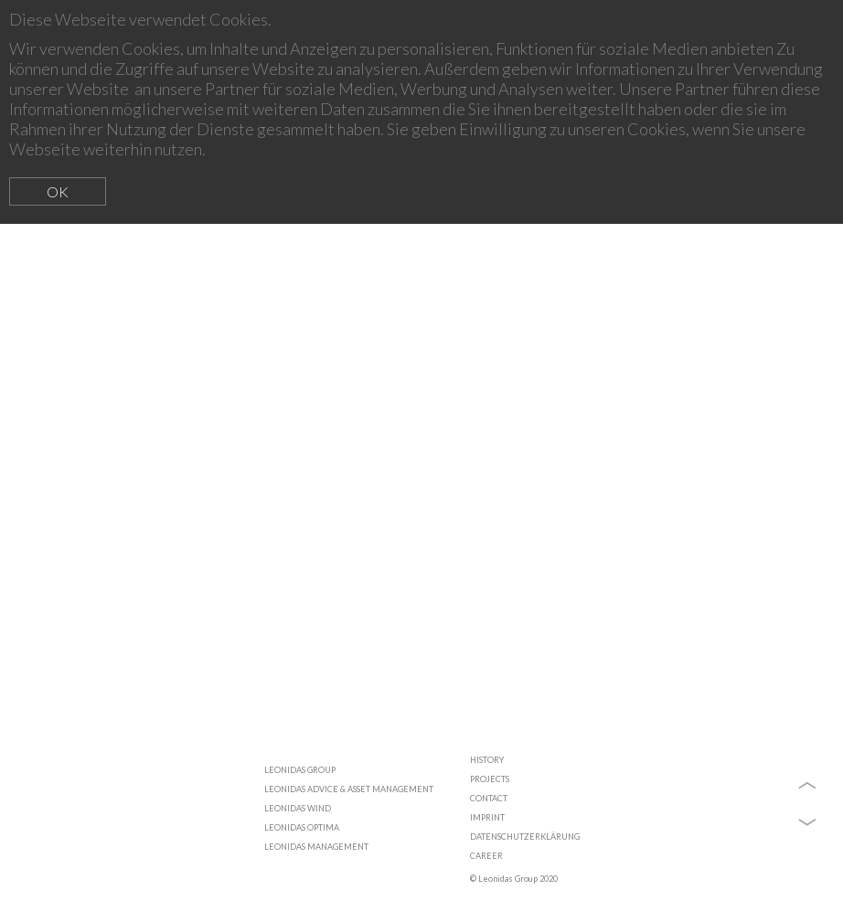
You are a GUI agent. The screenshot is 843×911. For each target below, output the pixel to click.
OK (58, 191)
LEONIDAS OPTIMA (301, 827)
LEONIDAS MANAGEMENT (316, 847)
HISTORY (487, 760)
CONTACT (488, 798)
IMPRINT (487, 817)
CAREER (486, 856)
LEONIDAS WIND (297, 808)
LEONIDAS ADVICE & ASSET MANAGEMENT (348, 789)
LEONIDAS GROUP (300, 770)
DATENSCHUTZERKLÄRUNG (525, 837)
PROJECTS (489, 779)
